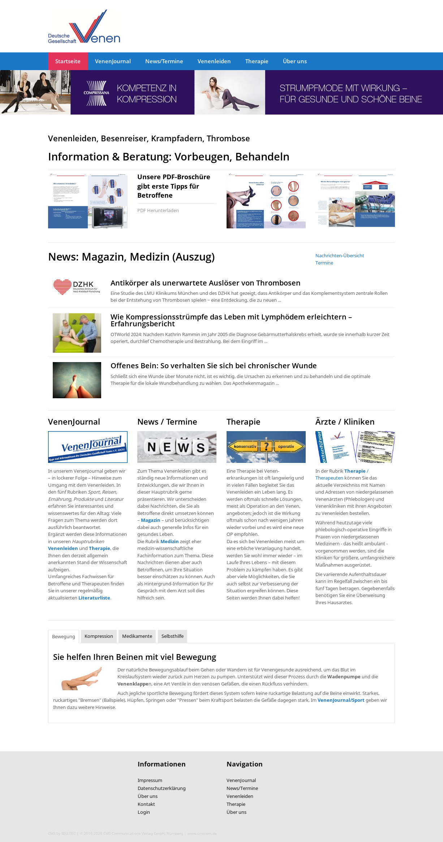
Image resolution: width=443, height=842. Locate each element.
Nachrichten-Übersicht (339, 255)
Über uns (295, 61)
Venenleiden (214, 61)
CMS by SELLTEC (62, 833)
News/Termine (164, 61)
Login (144, 812)
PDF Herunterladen (158, 210)
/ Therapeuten (342, 474)
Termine (324, 262)
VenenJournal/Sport (341, 700)
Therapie (256, 61)
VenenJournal (113, 61)
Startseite (68, 61)
